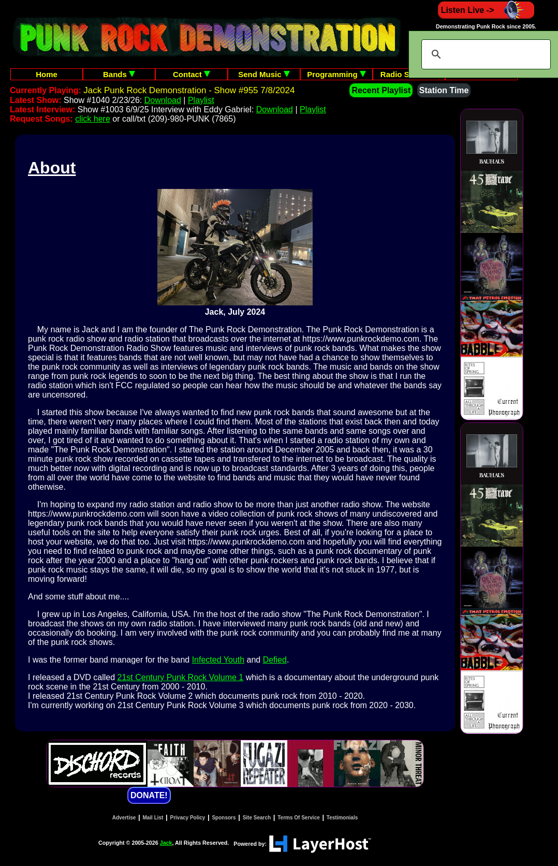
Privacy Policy (187, 817)
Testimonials (342, 817)
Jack (166, 843)
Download (162, 100)
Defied (275, 659)
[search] (484, 54)
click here (92, 118)
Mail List (152, 817)
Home (46, 74)
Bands (119, 74)
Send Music (264, 74)
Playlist (201, 100)
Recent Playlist (380, 90)
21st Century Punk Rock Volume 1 (181, 677)
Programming (336, 74)
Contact (191, 74)
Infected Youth (218, 659)
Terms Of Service (298, 817)
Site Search (257, 817)
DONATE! (149, 795)
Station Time (444, 90)
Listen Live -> (486, 10)
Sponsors (224, 817)
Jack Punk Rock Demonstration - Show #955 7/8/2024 (189, 90)
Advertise (124, 817)
